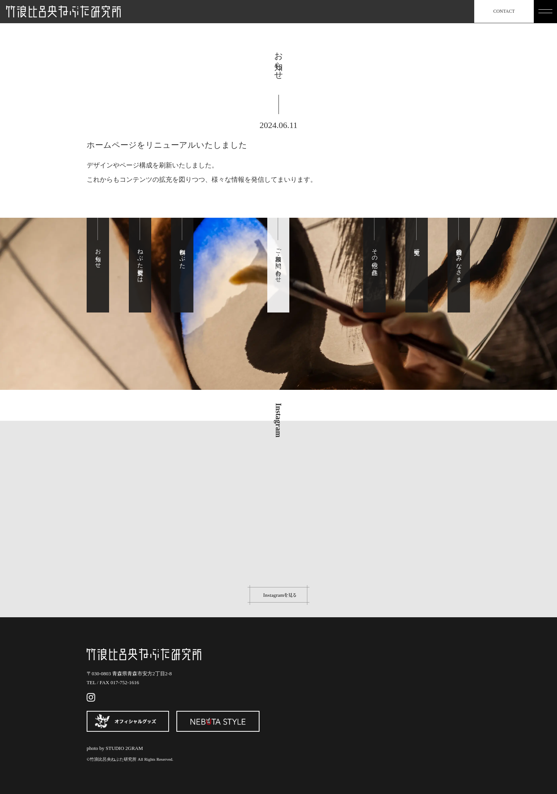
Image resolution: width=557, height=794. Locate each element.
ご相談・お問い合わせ (278, 262)
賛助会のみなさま (459, 262)
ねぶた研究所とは (140, 262)
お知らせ (98, 255)
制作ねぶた (182, 255)
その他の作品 (375, 255)
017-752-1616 (125, 682)
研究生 (417, 245)
